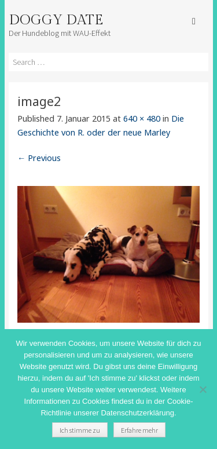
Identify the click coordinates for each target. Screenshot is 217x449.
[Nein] (202, 389)
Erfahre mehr (139, 430)
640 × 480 (141, 118)
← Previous (39, 157)
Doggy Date (56, 20)
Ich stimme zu (80, 430)
